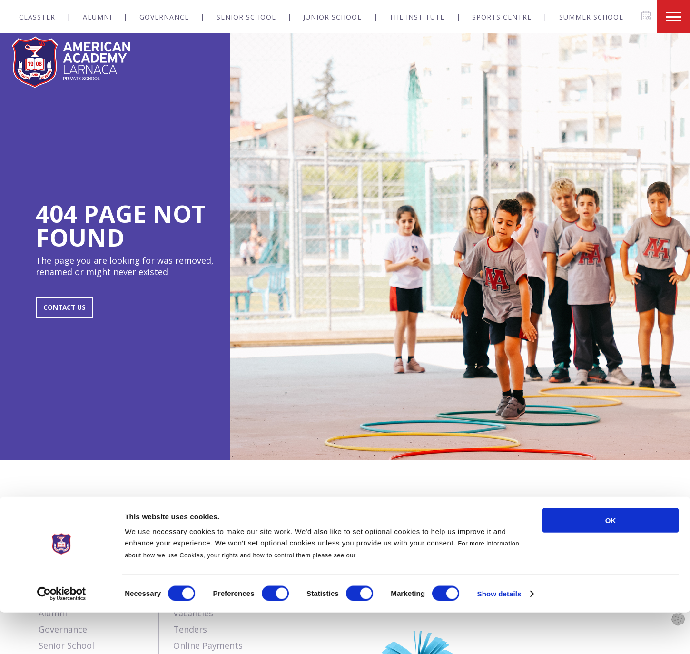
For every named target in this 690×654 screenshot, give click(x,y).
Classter (37, 16)
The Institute (416, 16)
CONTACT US (70, 312)
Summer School (591, 16)
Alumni (97, 16)
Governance (164, 16)
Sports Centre (502, 16)
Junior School (332, 16)
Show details (499, 635)
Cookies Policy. (382, 596)
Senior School (246, 16)
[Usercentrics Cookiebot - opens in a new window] (61, 635)
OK (610, 562)
